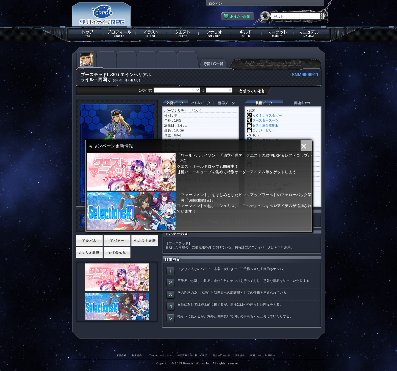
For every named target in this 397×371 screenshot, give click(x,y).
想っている (253, 90)
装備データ (264, 103)
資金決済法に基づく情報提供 (229, 355)
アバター (117, 240)
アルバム (89, 240)
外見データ (175, 103)
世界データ (226, 103)
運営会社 (121, 355)
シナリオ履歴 (89, 252)
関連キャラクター (302, 103)
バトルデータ (200, 103)
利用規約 (137, 355)
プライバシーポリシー (159, 355)
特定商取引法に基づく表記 (192, 355)
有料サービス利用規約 (262, 355)
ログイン (215, 4)
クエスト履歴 (144, 240)
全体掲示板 (117, 252)
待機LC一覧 (213, 63)
